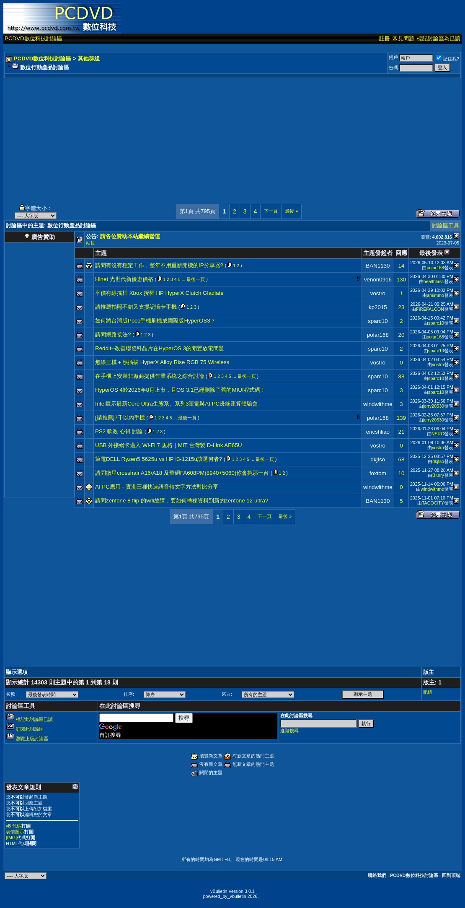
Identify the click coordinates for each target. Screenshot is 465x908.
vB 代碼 (13, 825)
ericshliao (378, 432)
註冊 (384, 38)
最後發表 (431, 253)
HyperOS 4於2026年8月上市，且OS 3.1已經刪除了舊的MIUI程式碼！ (180, 390)
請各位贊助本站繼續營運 (130, 236)
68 (401, 459)
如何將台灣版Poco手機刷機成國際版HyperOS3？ (155, 320)
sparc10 (378, 321)
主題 (101, 253)
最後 (291, 210)
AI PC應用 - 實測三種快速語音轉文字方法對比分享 (156, 487)
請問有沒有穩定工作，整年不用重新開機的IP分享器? (159, 265)
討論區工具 (445, 225)
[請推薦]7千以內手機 (120, 417)
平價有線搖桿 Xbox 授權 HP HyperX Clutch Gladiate (159, 293)
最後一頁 (195, 279)
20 (401, 335)
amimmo (435, 295)
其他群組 (89, 58)
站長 (90, 242)
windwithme (378, 404)
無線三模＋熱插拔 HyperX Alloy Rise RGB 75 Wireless (162, 362)
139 (401, 418)
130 (401, 279)
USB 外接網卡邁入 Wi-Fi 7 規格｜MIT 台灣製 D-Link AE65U (168, 445)
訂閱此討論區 (30, 728)
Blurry (438, 475)
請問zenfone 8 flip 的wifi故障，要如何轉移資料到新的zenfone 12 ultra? (181, 500)
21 (401, 432)
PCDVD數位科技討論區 (33, 38)
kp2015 (378, 307)
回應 (401, 253)
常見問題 (403, 38)
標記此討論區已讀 (34, 719)
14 (401, 266)
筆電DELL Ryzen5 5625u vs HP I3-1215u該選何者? (158, 459)
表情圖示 (15, 831)
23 (401, 307)
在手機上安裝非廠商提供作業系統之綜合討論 (149, 376)
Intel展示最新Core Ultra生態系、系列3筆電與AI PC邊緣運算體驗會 (176, 404)
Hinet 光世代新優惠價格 (124, 279)
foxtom (377, 473)
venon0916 (378, 279)
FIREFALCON (430, 309)
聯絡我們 (377, 875)
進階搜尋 (289, 730)
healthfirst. (434, 281)
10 (401, 473)
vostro (377, 293)
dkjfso (377, 459)
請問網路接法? (113, 334)
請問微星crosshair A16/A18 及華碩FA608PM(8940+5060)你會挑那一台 (182, 473)
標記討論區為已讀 (438, 38)
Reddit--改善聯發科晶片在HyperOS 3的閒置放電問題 (159, 348)
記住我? (447, 58)
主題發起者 (378, 253)
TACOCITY (433, 502)
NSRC (437, 433)
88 (401, 376)
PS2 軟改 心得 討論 (119, 431)
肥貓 (427, 692)
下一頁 (271, 210)
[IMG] (11, 837)
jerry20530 (433, 405)
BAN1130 (378, 266)
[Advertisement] (232, 136)
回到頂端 (451, 875)
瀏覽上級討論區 (32, 738)
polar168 (435, 267)
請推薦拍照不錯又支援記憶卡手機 (136, 307)
